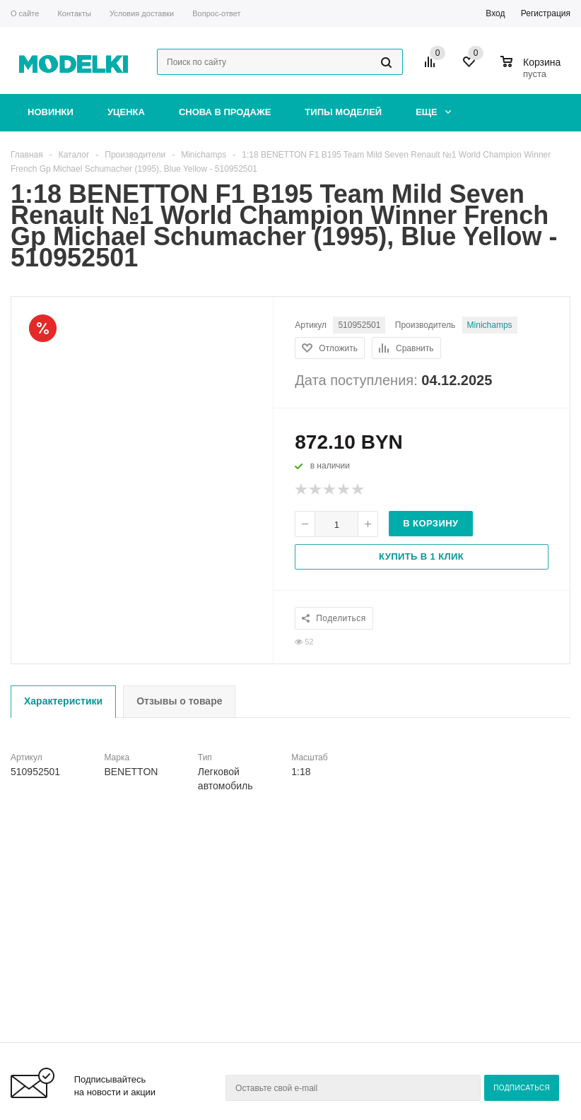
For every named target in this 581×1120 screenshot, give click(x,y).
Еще (433, 112)
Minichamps (489, 325)
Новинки (51, 112)
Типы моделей (343, 112)
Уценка (126, 112)
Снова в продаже (225, 112)
